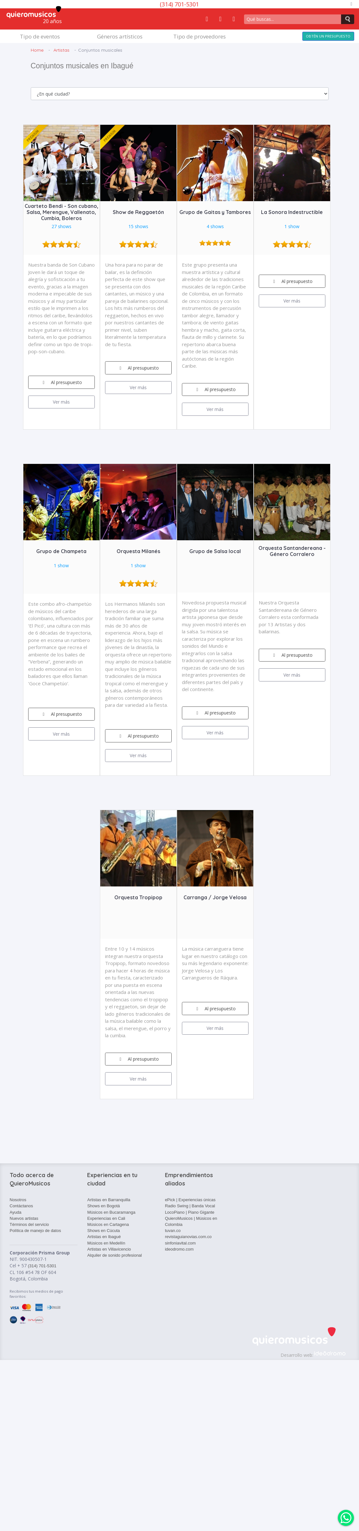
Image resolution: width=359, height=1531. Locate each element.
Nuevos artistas (24, 1218)
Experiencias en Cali (106, 1218)
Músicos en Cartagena (108, 1224)
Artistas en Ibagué (104, 1236)
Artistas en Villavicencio (109, 1249)
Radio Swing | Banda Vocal (190, 1205)
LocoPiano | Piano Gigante (189, 1212)
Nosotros (18, 1199)
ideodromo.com (179, 1249)
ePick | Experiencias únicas (190, 1199)
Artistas (61, 50)
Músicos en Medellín (106, 1243)
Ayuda (15, 1212)
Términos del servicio (29, 1224)
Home (37, 50)
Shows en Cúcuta (103, 1230)
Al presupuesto (61, 382)
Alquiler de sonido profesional (114, 1255)
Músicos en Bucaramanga (111, 1212)
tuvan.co (173, 1230)
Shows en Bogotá (103, 1205)
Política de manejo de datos (35, 1230)
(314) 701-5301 (179, 4)
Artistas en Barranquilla (108, 1199)
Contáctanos (21, 1205)
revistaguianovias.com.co (188, 1236)
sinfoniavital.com (180, 1243)
